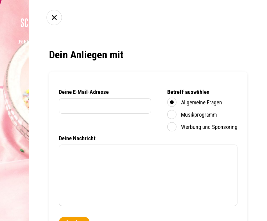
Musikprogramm (192, 114)
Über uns (198, 17)
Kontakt (232, 17)
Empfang (163, 17)
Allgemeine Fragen (194, 102)
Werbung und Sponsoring (202, 126)
